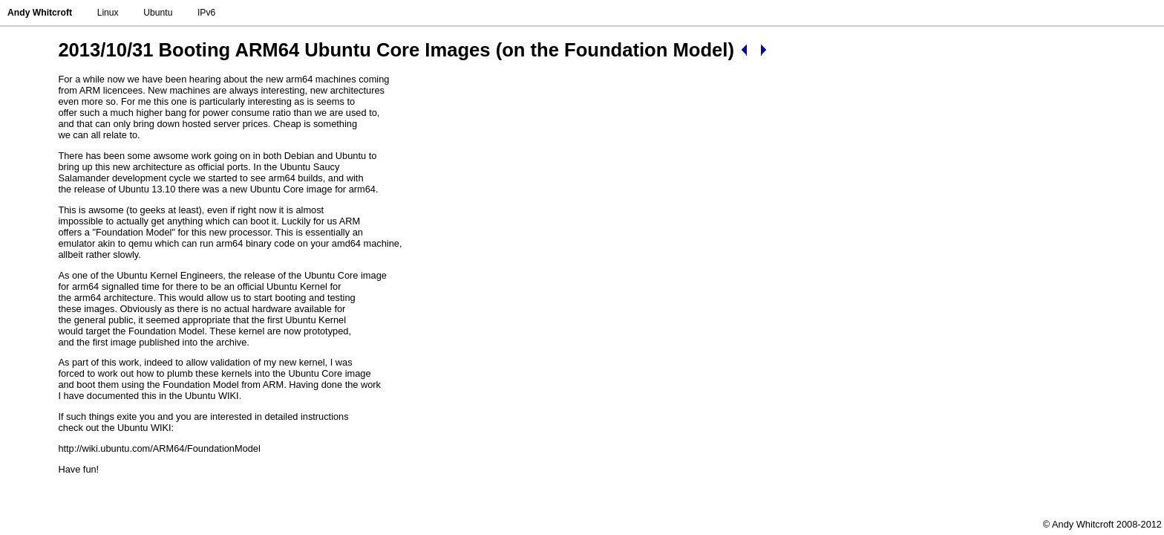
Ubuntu (157, 12)
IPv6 (206, 12)
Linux (108, 12)
